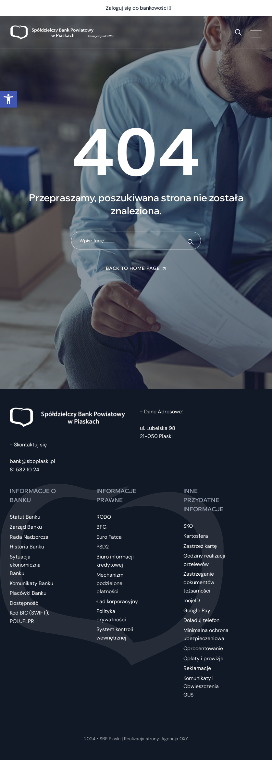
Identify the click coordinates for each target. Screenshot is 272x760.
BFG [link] (101, 527)
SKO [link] (188, 526)
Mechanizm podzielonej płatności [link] (110, 583)
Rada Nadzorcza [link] (29, 537)
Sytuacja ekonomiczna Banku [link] (25, 565)
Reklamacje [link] (197, 668)
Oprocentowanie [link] (203, 648)
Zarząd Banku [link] (26, 527)
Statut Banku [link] (25, 516)
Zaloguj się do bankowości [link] (138, 8)
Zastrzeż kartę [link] (200, 546)
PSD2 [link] (102, 546)
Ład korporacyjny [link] (117, 601)
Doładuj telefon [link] (201, 620)
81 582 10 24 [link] (24, 469)
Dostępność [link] (24, 603)
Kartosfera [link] (195, 536)
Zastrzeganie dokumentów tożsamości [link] (198, 582)
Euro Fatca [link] (109, 537)
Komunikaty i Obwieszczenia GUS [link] (201, 686)
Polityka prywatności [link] (111, 615)
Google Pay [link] (196, 610)
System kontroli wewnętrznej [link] (114, 633)
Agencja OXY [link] (174, 739)
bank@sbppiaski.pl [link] (32, 461)
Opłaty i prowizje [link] (203, 658)
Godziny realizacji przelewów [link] (204, 560)
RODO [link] (103, 516)
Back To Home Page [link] (133, 268)
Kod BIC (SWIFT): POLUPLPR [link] (29, 617)
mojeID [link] (191, 600)
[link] (8, 99)
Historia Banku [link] (27, 546)
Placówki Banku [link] (28, 593)
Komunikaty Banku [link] (31, 583)
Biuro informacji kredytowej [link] (115, 561)
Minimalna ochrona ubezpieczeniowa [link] (206, 634)
